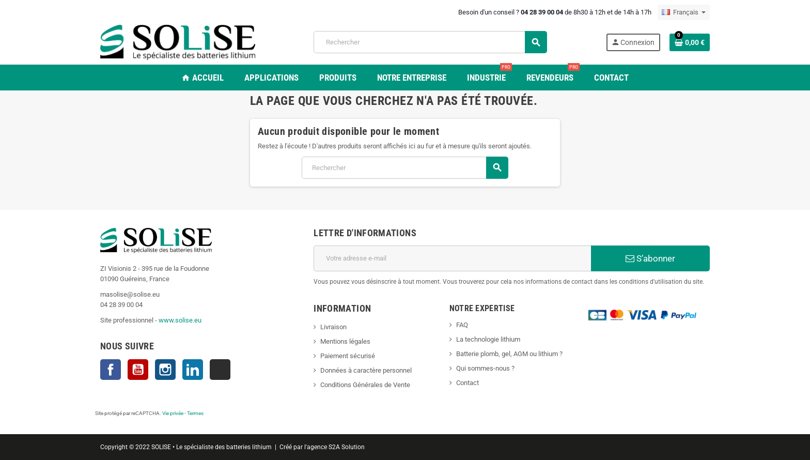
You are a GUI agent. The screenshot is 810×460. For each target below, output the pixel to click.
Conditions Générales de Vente (365, 385)
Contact (467, 383)
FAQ (462, 325)
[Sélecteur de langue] (684, 12)
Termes (195, 413)
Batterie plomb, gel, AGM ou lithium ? (509, 354)
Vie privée (172, 413)
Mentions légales (345, 341)
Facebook (110, 369)
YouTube (138, 369)
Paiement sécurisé (347, 356)
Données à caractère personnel (366, 370)
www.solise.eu (180, 320)
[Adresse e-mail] (452, 258)
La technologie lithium (488, 339)
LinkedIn (192, 369)
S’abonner (650, 258)
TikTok (220, 369)
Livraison (333, 327)
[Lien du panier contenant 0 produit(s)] (689, 42)
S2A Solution (347, 447)
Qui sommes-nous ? (485, 368)
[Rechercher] (430, 42)
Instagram (165, 369)
